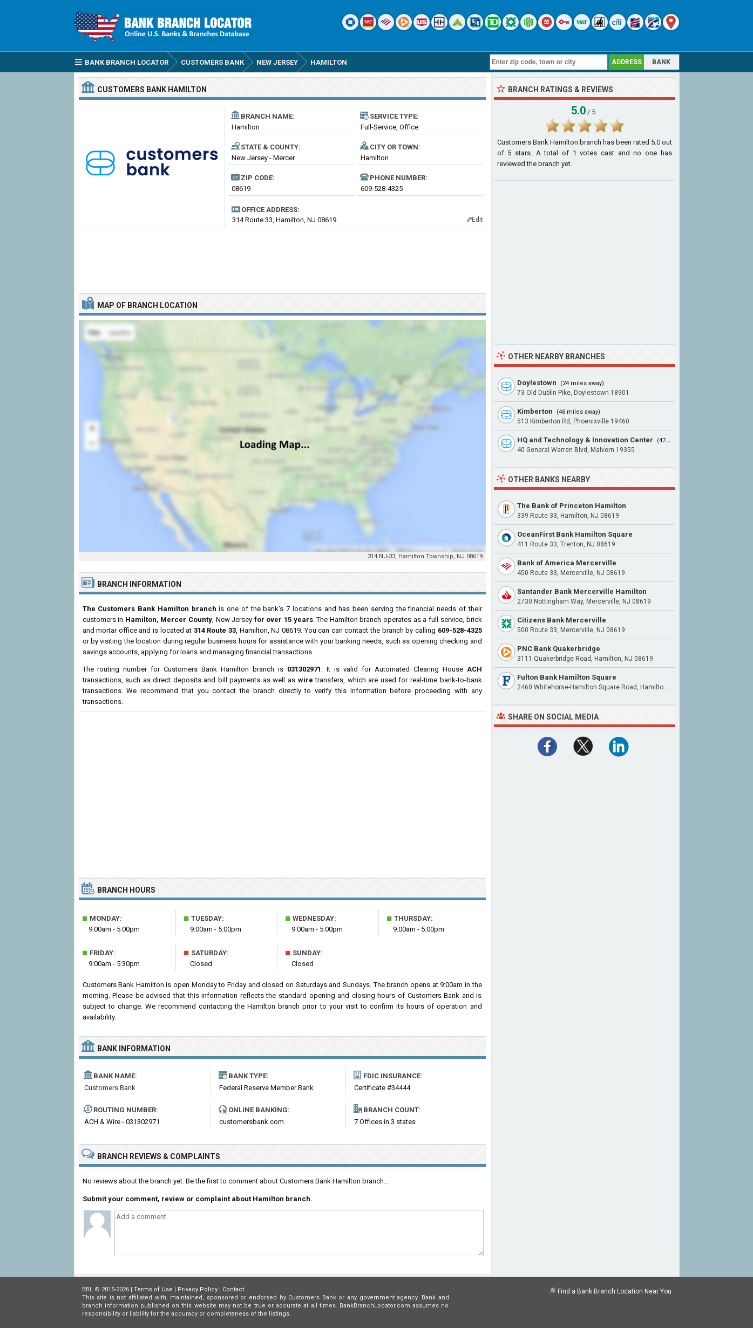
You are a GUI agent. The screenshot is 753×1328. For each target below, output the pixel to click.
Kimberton (535, 411)
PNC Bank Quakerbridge (558, 649)
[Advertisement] (282, 256)
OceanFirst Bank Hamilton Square (575, 534)
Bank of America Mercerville (566, 563)
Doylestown (537, 383)
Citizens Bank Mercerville (561, 620)
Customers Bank (109, 1088)
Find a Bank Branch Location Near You (614, 1291)
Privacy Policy (198, 1289)
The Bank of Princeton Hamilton (571, 506)
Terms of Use (153, 1289)
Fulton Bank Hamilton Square (566, 677)
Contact (233, 1289)
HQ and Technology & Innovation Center (585, 440)
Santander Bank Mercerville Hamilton (582, 591)
